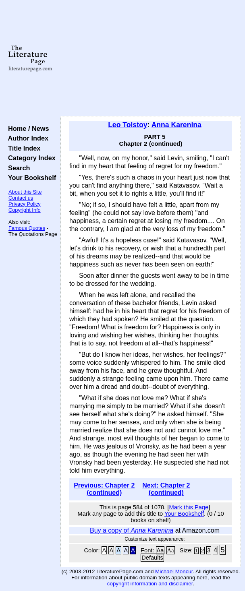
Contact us (20, 198)
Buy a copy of (131, 530)
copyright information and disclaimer (150, 584)
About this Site (25, 192)
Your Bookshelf (30, 177)
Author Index (26, 138)
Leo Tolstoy (127, 125)
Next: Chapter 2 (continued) (166, 489)
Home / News (26, 128)
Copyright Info (24, 210)
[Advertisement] (151, 58)
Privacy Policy (24, 204)
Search (17, 168)
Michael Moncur (174, 571)
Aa (160, 550)
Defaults (152, 557)
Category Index (30, 157)
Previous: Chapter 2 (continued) (104, 489)
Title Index (22, 148)
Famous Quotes (26, 228)
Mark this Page (188, 507)
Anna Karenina (176, 125)
